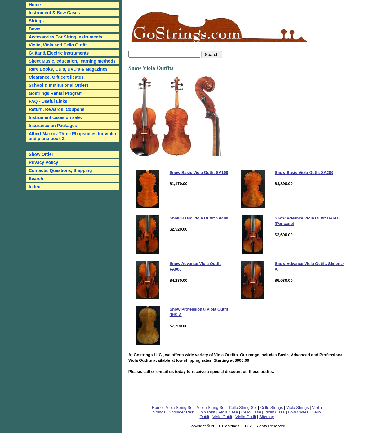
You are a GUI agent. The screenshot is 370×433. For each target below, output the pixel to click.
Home (157, 407)
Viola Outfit (222, 416)
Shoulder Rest (181, 412)
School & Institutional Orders (59, 85)
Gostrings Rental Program (56, 93)
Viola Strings (297, 407)
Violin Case (274, 412)
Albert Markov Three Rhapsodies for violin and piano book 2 (72, 136)
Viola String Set (180, 407)
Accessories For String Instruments (65, 36)
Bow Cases (298, 412)
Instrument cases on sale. (55, 117)
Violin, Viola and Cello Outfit (58, 44)
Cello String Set (243, 407)
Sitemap (266, 416)
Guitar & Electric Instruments (59, 53)
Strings (36, 20)
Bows (34, 28)
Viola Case (227, 412)
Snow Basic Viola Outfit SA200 (304, 172)
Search (36, 178)
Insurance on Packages (53, 125)
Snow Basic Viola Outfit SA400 (199, 218)
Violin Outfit (245, 416)
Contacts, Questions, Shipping (60, 170)
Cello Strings (271, 407)
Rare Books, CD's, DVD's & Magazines (68, 69)
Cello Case (251, 412)
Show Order (41, 154)
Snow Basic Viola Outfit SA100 (199, 172)
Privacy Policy (43, 162)
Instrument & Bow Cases (54, 12)
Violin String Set (211, 407)
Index (34, 186)
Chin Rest (206, 412)
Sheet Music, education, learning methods (72, 61)
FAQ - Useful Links (48, 101)
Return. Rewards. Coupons (57, 109)
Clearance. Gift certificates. (57, 77)
